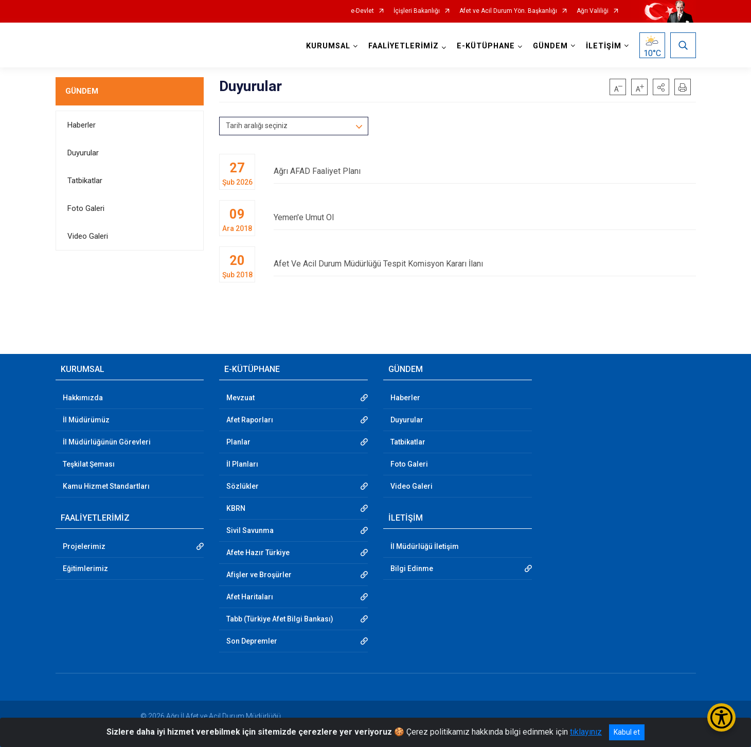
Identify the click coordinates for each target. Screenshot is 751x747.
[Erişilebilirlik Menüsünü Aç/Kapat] (721, 717)
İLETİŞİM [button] (603, 46)
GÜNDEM (81, 91)
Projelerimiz (84, 546)
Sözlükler (242, 486)
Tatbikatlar (84, 180)
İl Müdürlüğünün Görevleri (107, 442)
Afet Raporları (249, 420)
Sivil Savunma (250, 530)
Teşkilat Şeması (89, 464)
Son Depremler (251, 641)
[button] (661, 87)
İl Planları (242, 464)
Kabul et (627, 732)
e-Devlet (362, 11)
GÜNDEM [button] (550, 46)
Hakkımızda (83, 398)
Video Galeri (87, 236)
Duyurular (83, 152)
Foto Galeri (85, 208)
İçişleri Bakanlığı (417, 11)
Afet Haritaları (249, 597)
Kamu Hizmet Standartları (106, 486)
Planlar (238, 442)
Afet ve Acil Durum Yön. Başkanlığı (508, 11)
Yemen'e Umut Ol (484, 217)
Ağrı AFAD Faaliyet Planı (484, 171)
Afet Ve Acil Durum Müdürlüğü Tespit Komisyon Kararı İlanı (484, 264)
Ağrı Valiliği (593, 11)
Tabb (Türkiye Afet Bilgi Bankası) (279, 619)
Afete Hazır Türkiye (258, 552)
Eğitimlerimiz (85, 568)
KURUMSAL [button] (328, 46)
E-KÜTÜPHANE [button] (486, 46)
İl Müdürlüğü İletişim (424, 546)
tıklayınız (586, 732)
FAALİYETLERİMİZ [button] (403, 46)
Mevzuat (240, 398)
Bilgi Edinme (411, 568)
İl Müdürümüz (86, 420)
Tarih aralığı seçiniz (257, 125)
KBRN (235, 508)
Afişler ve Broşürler (259, 575)
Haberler (81, 125)
